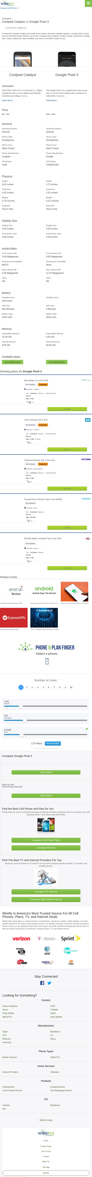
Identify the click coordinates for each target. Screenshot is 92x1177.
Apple (5, 1032)
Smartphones (8, 1087)
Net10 (53, 1013)
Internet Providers (10, 1072)
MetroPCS (7, 1017)
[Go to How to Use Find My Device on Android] (74, 591)
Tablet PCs (55, 1057)
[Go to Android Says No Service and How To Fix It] (44, 591)
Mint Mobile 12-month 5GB (36, 380)
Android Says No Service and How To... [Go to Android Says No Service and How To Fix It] (44, 603)
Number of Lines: (46, 680)
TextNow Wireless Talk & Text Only (39, 460)
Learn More (46, 772)
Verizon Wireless (10, 1006)
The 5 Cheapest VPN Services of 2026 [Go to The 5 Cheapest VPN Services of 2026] (44, 629)
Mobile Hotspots (10, 1057)
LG (51, 1035)
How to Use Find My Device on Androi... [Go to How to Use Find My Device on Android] (75, 603)
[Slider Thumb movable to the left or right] (21, 707)
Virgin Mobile (8, 1013)
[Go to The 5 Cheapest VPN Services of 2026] (44, 618)
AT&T (52, 1006)
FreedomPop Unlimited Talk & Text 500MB (43, 499)
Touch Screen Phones (12, 1090)
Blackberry (55, 1105)
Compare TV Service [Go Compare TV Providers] (46, 891)
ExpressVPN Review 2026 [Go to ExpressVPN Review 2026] (9, 629)
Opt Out (46, 1173)
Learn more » (7, 100)
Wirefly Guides (45, 1120)
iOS (4, 1109)
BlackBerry (55, 1032)
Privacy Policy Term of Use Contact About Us (46, 1153)
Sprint (5, 1010)
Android (6, 1105)
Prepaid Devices (57, 1087)
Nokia (52, 1039)
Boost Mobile (56, 1017)
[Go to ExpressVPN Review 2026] (14, 618)
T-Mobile (54, 1010)
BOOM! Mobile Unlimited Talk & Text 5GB (42, 538)
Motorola (6, 1039)
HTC (5, 1035)
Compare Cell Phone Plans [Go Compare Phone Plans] (46, 840)
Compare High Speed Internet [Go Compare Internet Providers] (46, 899)
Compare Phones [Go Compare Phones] (46, 847)
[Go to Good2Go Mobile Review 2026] (14, 591)
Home (46, 1141)
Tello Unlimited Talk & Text (35, 420)
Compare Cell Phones (8, 8)
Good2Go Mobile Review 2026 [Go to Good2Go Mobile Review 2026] (11, 603)
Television (54, 1072)
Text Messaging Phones (61, 1090)
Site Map (46, 1167)
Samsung (7, 1042)
